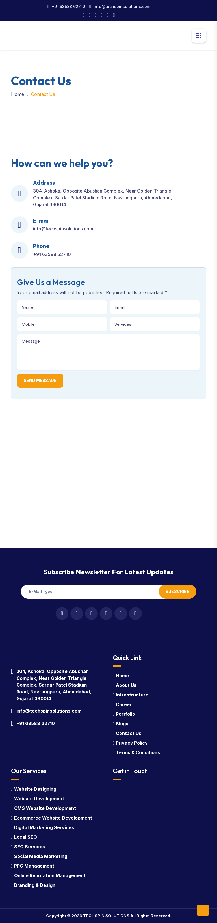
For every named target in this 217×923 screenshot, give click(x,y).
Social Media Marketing (40, 856)
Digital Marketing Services (44, 827)
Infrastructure (132, 695)
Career (124, 704)
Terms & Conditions (138, 752)
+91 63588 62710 (68, 6)
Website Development (39, 798)
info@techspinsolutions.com (122, 6)
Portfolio (125, 714)
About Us (126, 685)
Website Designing (35, 789)
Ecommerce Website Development (53, 818)
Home (17, 94)
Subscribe (177, 591)
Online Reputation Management (50, 875)
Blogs (122, 723)
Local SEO (25, 837)
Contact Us (128, 733)
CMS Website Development (45, 808)
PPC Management (34, 866)
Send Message (40, 380)
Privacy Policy (132, 743)
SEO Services (29, 846)
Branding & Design (34, 885)
